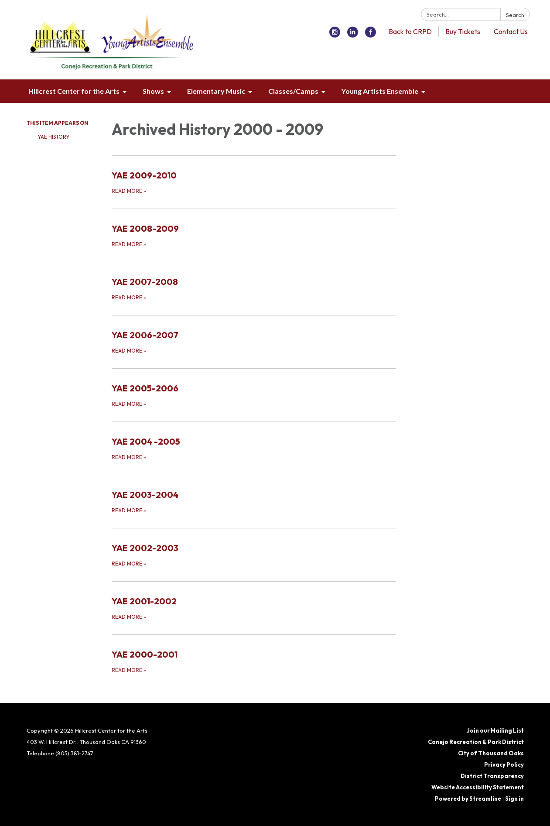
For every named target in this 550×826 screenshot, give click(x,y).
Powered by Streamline (468, 798)
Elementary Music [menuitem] (216, 91)
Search (515, 14)
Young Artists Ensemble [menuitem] (380, 91)
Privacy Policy (504, 764)
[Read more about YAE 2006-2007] (254, 341)
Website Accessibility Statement (477, 787)
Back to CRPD (410, 31)
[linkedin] (352, 35)
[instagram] (334, 35)
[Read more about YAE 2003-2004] (254, 501)
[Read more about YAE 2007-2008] (254, 288)
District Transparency (492, 775)
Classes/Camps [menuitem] (293, 91)
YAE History (53, 137)
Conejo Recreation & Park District (476, 741)
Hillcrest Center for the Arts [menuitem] (74, 91)
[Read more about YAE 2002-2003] (254, 554)
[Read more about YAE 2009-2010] (254, 182)
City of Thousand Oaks (491, 753)
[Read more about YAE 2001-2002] (254, 607)
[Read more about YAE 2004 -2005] (254, 448)
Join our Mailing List (495, 730)
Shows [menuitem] (153, 91)
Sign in (514, 798)
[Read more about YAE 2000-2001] (254, 661)
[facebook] (370, 35)
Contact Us (511, 31)
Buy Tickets (462, 31)
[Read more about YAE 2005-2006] (254, 395)
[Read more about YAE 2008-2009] (254, 235)
